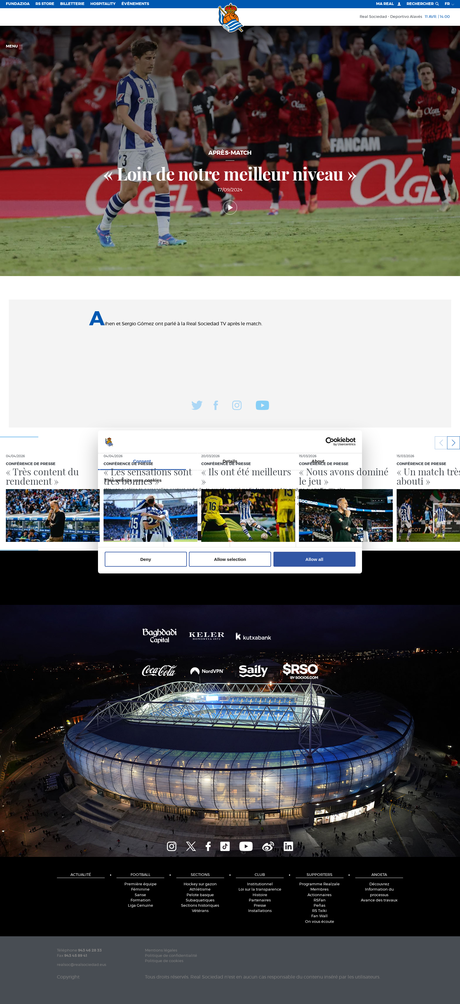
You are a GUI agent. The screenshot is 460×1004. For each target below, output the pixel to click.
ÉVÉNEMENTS (135, 4)
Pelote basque (200, 895)
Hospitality (103, 4)
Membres (319, 889)
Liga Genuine (140, 906)
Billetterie (72, 4)
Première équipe (140, 884)
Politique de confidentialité (171, 956)
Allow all (314, 559)
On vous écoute (319, 922)
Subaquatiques (200, 900)
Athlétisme (200, 889)
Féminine (140, 889)
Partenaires (260, 900)
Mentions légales (161, 950)
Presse (260, 906)
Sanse (140, 895)
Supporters (319, 875)
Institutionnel (260, 884)
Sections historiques (200, 906)
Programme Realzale (319, 884)
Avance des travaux (379, 900)
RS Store (44, 4)
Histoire (260, 895)
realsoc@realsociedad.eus (81, 965)
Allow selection (230, 559)
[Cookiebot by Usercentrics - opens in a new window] (330, 441)
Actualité (80, 875)
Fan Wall (319, 916)
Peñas (319, 906)
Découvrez (379, 884)
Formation (140, 900)
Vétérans (200, 911)
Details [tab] (230, 461)
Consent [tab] (142, 461)
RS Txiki (319, 911)
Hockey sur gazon (200, 884)
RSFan (320, 900)
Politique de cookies (164, 961)
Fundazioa (18, 4)
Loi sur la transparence (260, 889)
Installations (260, 911)
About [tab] (318, 461)
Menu (14, 47)
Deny (145, 559)
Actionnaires (319, 895)
